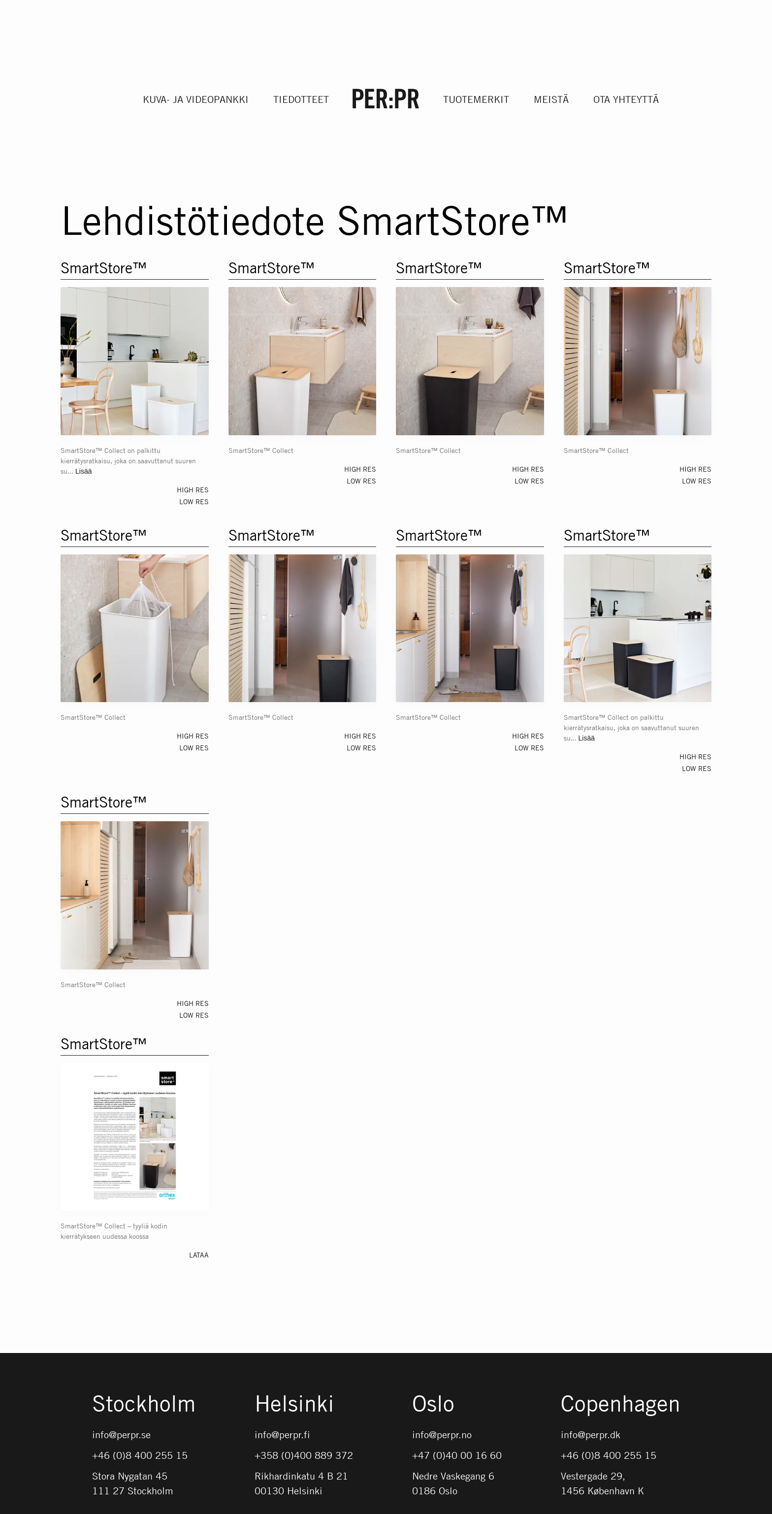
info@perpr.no (442, 1434)
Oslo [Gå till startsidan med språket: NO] (433, 1404)
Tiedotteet (301, 99)
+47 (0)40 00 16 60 (457, 1455)
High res (193, 489)
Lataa (199, 1254)
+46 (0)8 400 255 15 (140, 1455)
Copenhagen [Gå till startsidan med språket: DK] (620, 1404)
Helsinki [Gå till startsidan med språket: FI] (294, 1404)
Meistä (551, 99)
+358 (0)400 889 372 (304, 1455)
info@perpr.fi (282, 1434)
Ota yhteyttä (626, 99)
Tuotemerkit (476, 99)
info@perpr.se (121, 1434)
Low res (194, 501)
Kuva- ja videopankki (196, 99)
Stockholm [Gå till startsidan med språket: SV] (143, 1404)
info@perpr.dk (590, 1434)
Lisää (83, 471)
